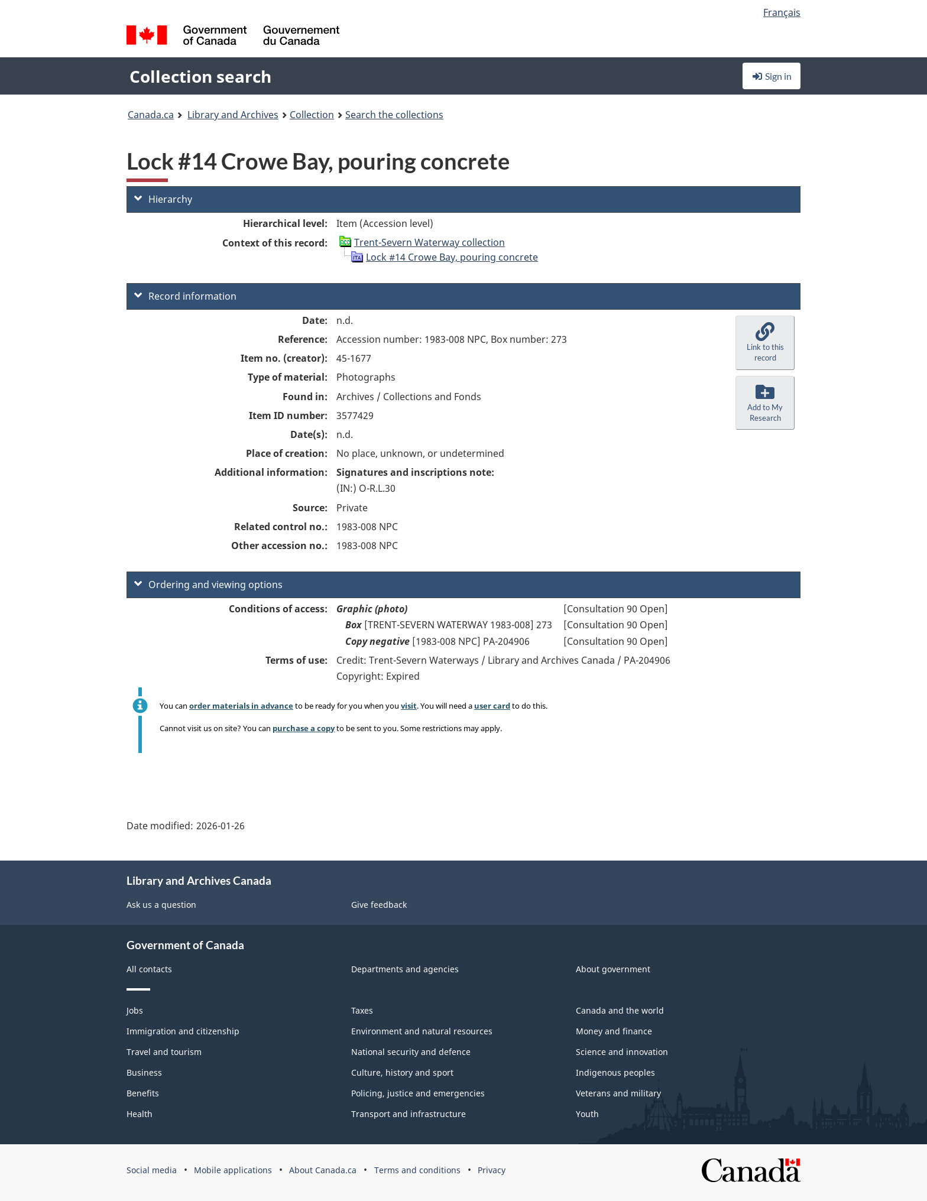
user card (492, 705)
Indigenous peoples (615, 1072)
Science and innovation (622, 1051)
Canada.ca (151, 114)
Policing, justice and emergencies (418, 1093)
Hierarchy (163, 199)
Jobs (135, 1010)
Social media (152, 1170)
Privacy (491, 1170)
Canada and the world (620, 1010)
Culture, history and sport (402, 1072)
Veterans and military (618, 1093)
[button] (765, 343)
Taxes (362, 1010)
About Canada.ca (322, 1170)
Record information (185, 296)
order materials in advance (241, 705)
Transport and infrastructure (408, 1113)
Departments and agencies (405, 969)
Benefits (143, 1093)
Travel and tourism (164, 1051)
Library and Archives (232, 114)
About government (613, 969)
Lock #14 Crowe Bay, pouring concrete (452, 257)
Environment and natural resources (421, 1031)
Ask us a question (161, 904)
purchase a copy (304, 728)
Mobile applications (233, 1170)
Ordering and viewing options (208, 584)
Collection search (200, 76)
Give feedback (379, 904)
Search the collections (394, 114)
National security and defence (411, 1051)
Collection (312, 114)
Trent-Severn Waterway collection (429, 242)
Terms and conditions (417, 1170)
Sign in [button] (771, 76)
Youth (587, 1113)
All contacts (149, 969)
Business (144, 1072)
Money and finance (614, 1031)
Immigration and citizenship (183, 1031)
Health (140, 1113)
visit (409, 705)
